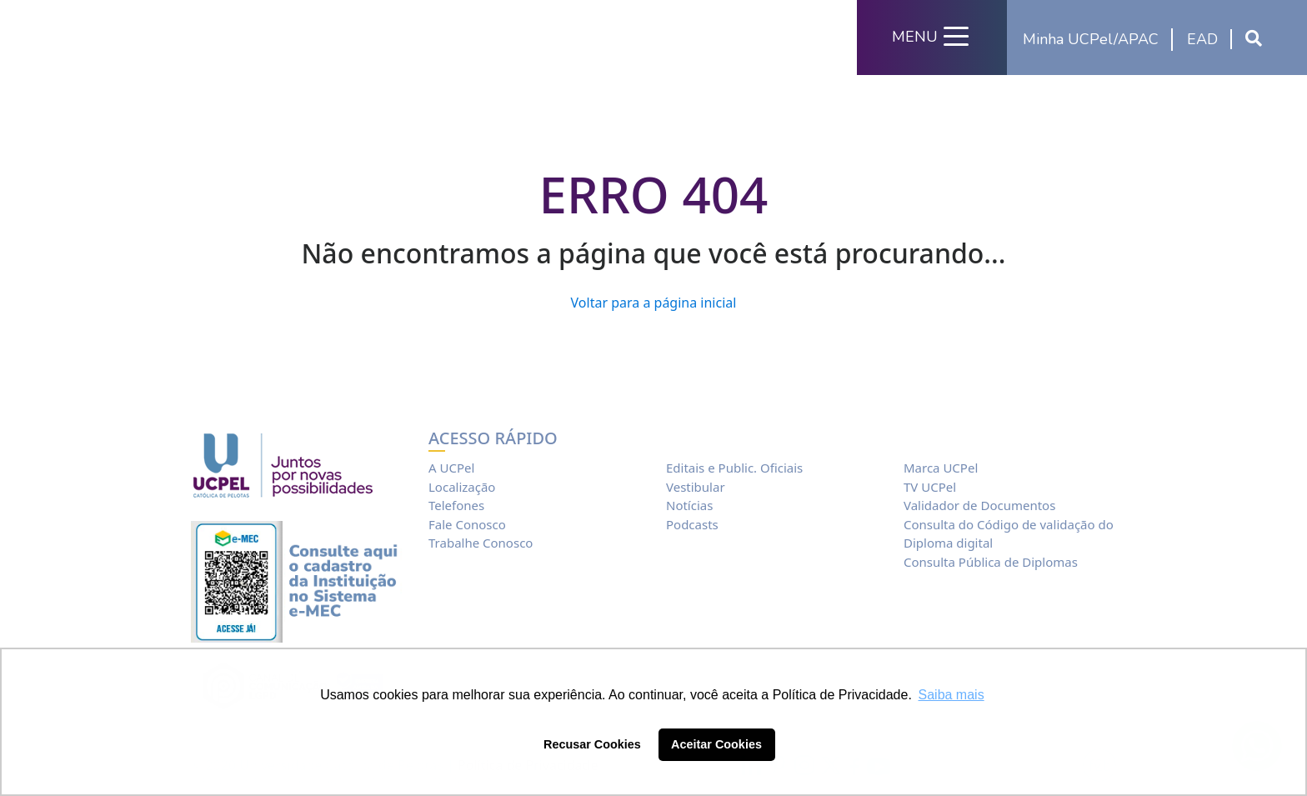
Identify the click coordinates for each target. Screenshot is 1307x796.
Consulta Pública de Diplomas (991, 561)
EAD (1202, 39)
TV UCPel (930, 486)
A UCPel (451, 467)
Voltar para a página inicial (654, 302)
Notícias (689, 505)
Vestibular (695, 486)
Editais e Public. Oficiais (734, 467)
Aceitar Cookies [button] (716, 744)
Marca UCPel (941, 467)
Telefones (456, 505)
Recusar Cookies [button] (592, 744)
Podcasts (692, 524)
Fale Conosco (467, 524)
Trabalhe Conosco (480, 542)
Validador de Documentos (979, 505)
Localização (461, 486)
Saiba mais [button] (951, 695)
